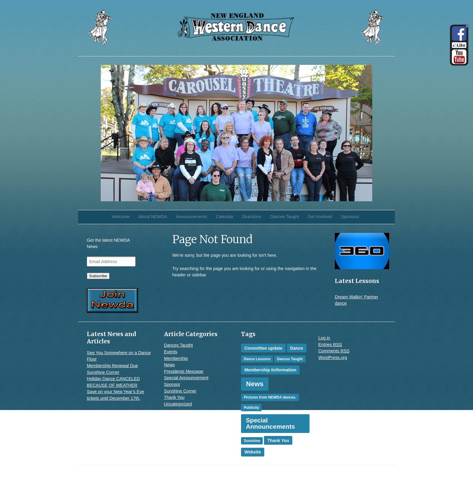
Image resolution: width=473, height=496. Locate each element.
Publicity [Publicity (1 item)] (251, 407)
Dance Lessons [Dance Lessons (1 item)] (257, 359)
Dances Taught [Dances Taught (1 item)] (290, 359)
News (169, 364)
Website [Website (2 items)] (252, 452)
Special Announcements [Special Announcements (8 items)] (270, 423)
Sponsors (350, 216)
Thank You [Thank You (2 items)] (278, 440)
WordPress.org (332, 357)
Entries (330, 344)
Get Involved (320, 216)
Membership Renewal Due (112, 365)
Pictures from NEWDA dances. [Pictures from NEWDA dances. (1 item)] (270, 397)
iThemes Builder (347, 477)
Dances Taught (284, 216)
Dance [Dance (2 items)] (296, 348)
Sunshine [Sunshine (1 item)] (252, 441)
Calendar (224, 216)
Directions (252, 216)
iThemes (378, 477)
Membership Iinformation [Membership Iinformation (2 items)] (270, 369)
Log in (324, 337)
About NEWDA (152, 216)
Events (170, 351)
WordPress (375, 483)
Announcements (191, 216)
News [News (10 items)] (254, 384)
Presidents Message (183, 371)
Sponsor (172, 384)
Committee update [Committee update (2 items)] (263, 348)
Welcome (121, 216)
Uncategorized (178, 404)
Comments (333, 351)
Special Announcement (186, 377)
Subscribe (98, 276)
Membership (176, 358)
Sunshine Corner (103, 372)
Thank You (174, 397)
